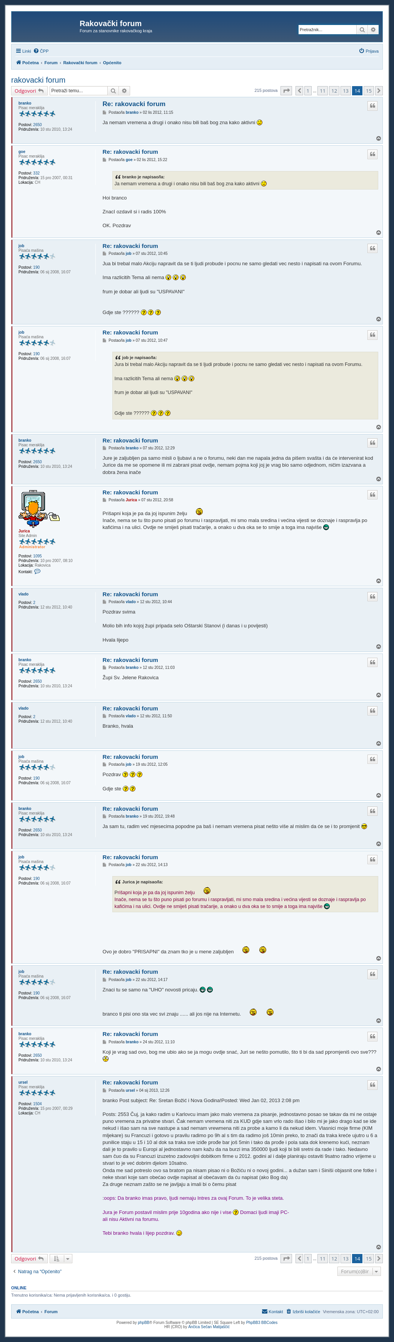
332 (36, 173)
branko (24, 103)
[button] (286, 90)
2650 (37, 125)
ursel (23, 1082)
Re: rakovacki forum (134, 104)
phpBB (143, 1322)
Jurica (24, 531)
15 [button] (369, 90)
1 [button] (308, 90)
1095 (37, 556)
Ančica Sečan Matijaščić (209, 1327)
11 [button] (323, 90)
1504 (37, 1104)
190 (36, 267)
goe (21, 152)
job (21, 246)
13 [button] (346, 90)
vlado (23, 594)
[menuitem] (41, 51)
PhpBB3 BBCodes (262, 1322)
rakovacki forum (38, 80)
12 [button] (334, 90)
